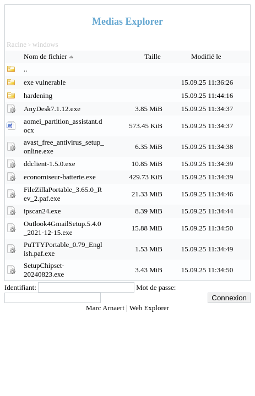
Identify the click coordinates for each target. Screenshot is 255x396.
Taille (153, 56)
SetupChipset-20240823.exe (44, 269)
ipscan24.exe (42, 211)
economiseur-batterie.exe (60, 177)
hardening (38, 95)
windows (45, 44)
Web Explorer (149, 308)
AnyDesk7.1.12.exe (52, 109)
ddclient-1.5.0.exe (49, 164)
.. (26, 69)
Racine (16, 44)
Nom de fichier (50, 56)
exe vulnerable (45, 82)
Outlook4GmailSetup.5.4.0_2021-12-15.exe (62, 228)
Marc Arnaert (106, 308)
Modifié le (207, 56)
